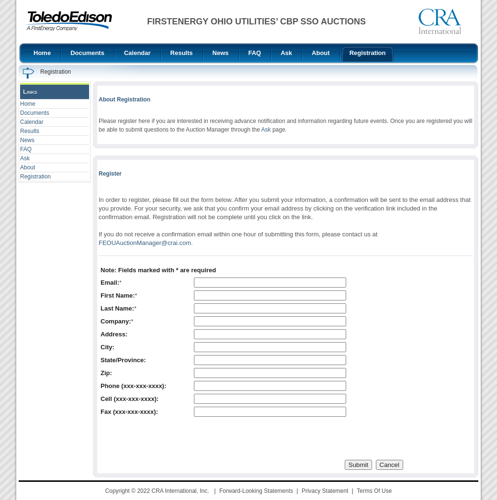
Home (27, 103)
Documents (34, 113)
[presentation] (173, 438)
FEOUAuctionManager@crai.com (145, 242)
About (27, 167)
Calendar (32, 122)
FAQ (26, 149)
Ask (25, 158)
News (27, 140)
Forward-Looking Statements (256, 491)
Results (29, 131)
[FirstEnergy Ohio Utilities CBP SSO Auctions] (68, 20)
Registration (35, 176)
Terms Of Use (374, 491)
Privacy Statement (325, 491)
